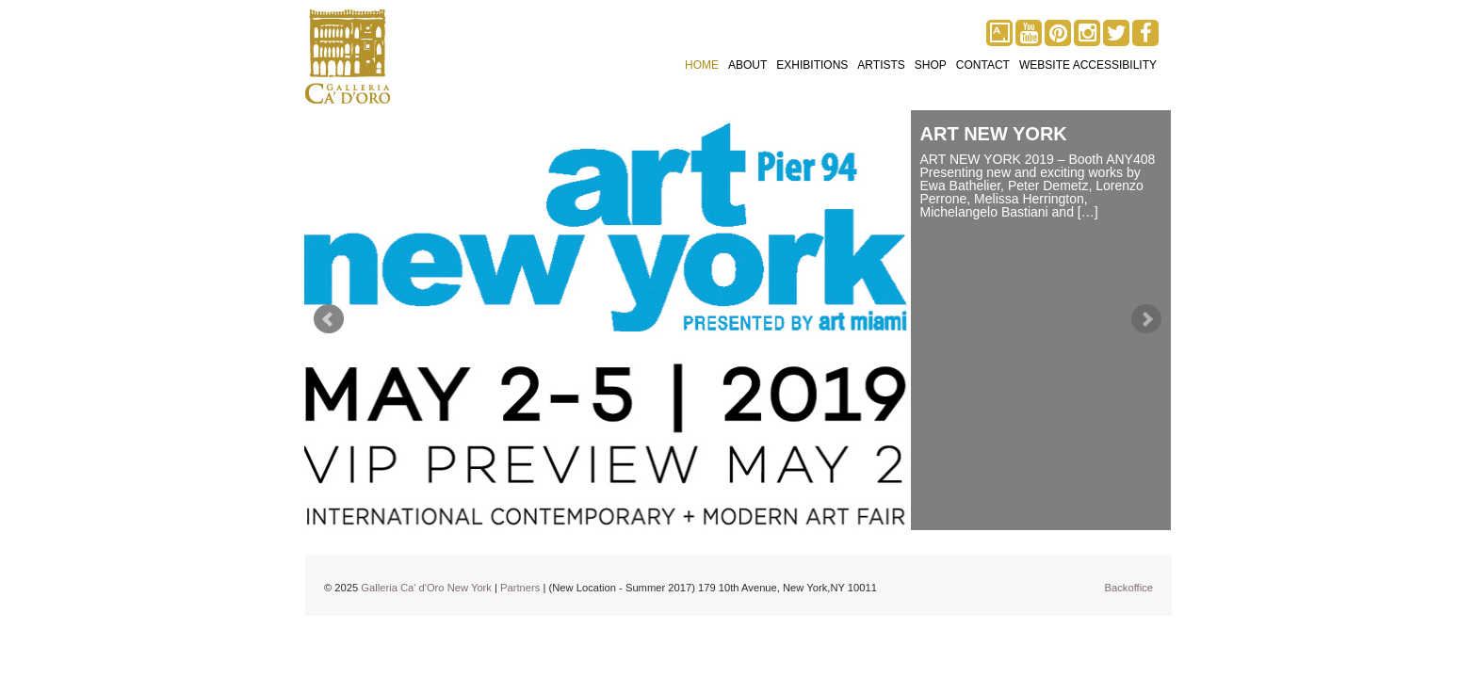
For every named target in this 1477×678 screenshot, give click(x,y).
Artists (880, 65)
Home (702, 65)
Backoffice (1129, 587)
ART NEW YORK (993, 133)
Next (1146, 319)
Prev (329, 319)
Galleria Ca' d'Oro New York (426, 587)
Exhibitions (812, 65)
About (747, 65)
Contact (983, 65)
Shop (931, 65)
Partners (520, 587)
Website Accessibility (1088, 65)
